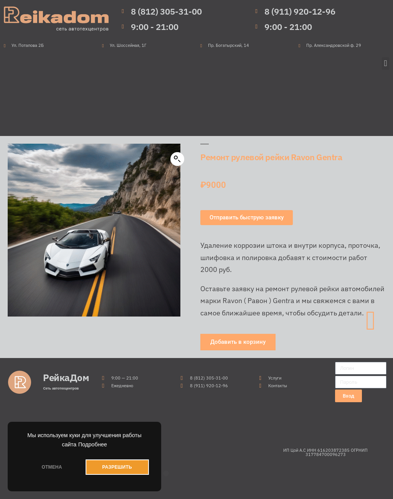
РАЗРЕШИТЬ (117, 467)
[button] (385, 63)
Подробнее (92, 444)
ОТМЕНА (51, 467)
